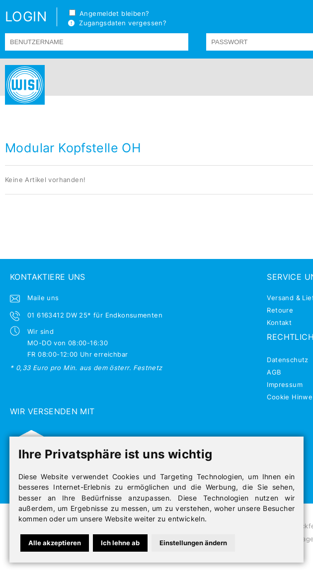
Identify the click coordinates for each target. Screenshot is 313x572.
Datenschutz (287, 360)
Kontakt (279, 322)
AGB (274, 372)
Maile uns (43, 298)
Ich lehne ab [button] (120, 543)
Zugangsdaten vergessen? (117, 23)
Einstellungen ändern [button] (193, 543)
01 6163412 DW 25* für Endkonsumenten (94, 315)
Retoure (280, 310)
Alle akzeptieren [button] (54, 543)
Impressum (285, 384)
